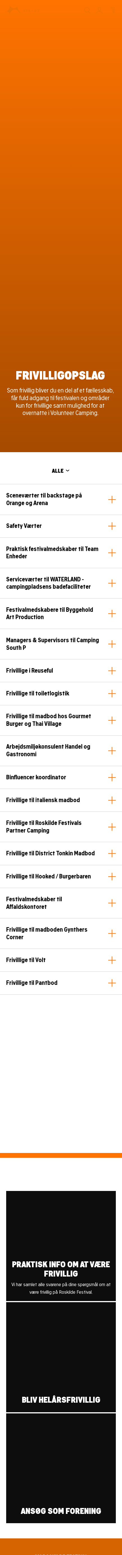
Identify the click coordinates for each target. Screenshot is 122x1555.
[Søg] (87, 10)
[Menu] (112, 10)
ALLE (61, 470)
